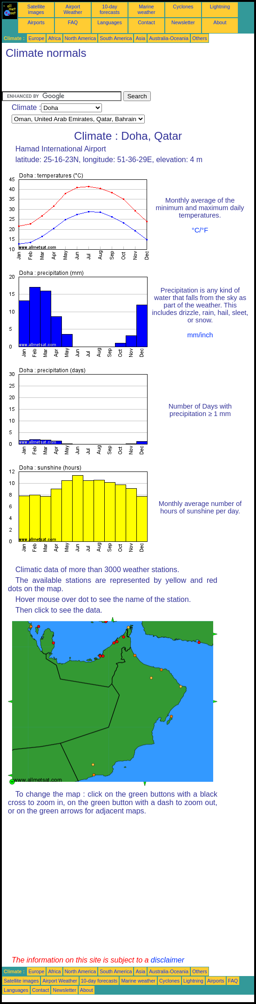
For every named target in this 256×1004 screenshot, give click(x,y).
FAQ (73, 22)
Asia (140, 38)
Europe (36, 38)
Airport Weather (72, 9)
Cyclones (183, 6)
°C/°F (200, 230)
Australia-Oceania (169, 38)
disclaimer (167, 960)
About (220, 22)
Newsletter (183, 22)
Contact (146, 22)
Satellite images (36, 9)
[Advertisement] (111, 77)
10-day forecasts (110, 9)
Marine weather (146, 9)
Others (199, 38)
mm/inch (200, 335)
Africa (54, 38)
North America (80, 38)
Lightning (220, 6)
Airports (36, 22)
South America (116, 38)
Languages (109, 22)
